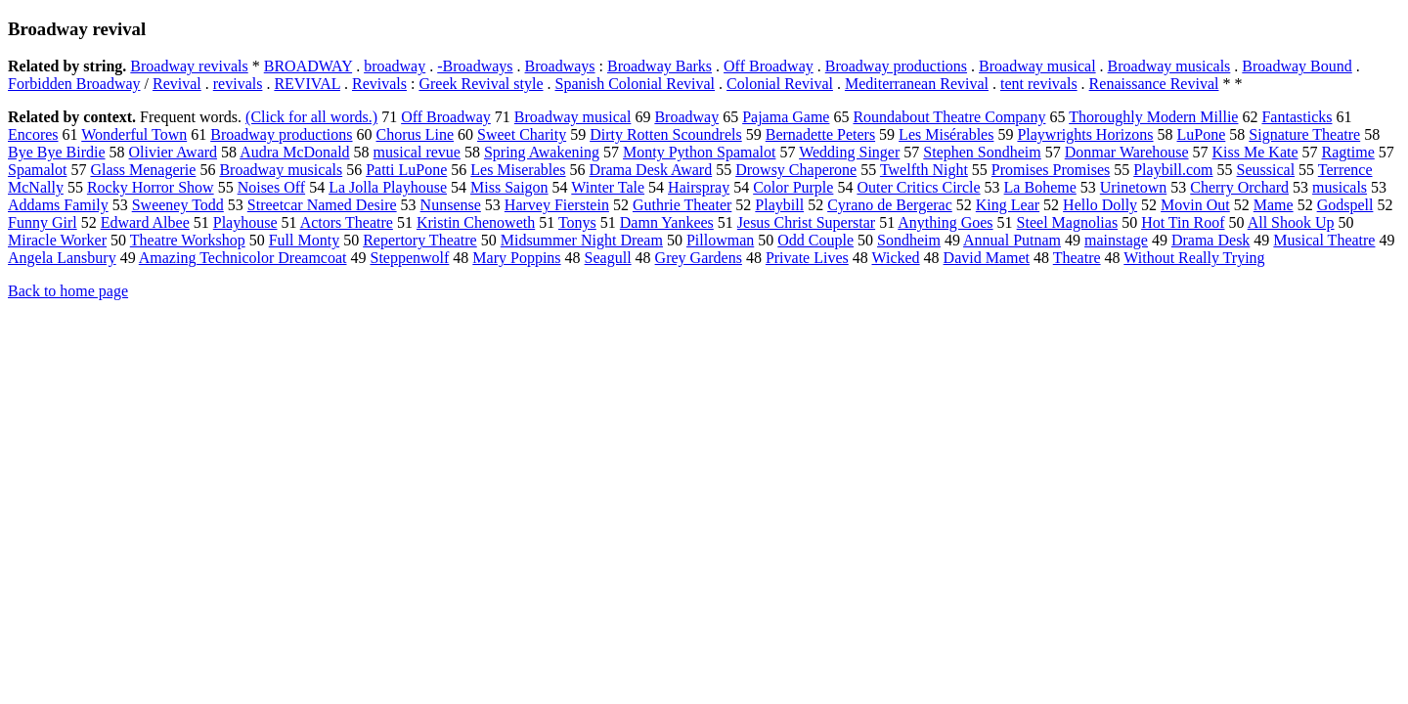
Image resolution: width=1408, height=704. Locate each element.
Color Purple (793, 187)
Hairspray (698, 187)
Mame (1274, 205)
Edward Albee (145, 222)
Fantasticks (1296, 117)
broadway (394, 66)
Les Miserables (517, 169)
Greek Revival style (480, 83)
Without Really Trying (1193, 257)
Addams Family (58, 205)
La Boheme (1040, 187)
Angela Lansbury (62, 257)
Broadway (686, 117)
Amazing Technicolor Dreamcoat (243, 257)
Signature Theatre (1304, 134)
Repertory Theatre (420, 240)
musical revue (417, 152)
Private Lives (807, 257)
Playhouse (245, 222)
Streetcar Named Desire (322, 205)
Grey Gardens (698, 257)
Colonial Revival (779, 83)
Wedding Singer (849, 152)
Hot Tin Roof (1182, 222)
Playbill (779, 205)
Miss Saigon (509, 187)
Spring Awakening (541, 152)
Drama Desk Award (651, 169)
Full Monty (304, 240)
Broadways (560, 66)
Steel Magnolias (1068, 222)
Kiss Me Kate (1255, 152)
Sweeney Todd (178, 205)
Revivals (379, 83)
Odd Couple (815, 240)
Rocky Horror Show (150, 187)
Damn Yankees (667, 222)
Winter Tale (607, 187)
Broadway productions (896, 66)
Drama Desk (1210, 240)
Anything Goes (945, 222)
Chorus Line (415, 134)
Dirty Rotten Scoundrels (666, 134)
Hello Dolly (1100, 205)
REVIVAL (307, 83)
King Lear (1007, 205)
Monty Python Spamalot (699, 152)
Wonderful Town (134, 134)
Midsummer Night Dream (582, 240)
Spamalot (37, 169)
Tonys (577, 222)
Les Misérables (946, 134)
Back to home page (68, 291)
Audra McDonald (294, 152)
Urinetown (1133, 187)
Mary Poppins (516, 257)
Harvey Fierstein (557, 205)
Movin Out (1195, 205)
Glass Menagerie (143, 169)
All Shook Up (1291, 222)
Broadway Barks (659, 66)
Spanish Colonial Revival (635, 83)
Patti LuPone (406, 169)
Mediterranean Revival (917, 83)
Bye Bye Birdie (57, 152)
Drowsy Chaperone (796, 169)
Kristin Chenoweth (476, 222)
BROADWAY (308, 66)
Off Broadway (769, 66)
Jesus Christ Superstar (806, 222)
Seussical (1266, 169)
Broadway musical (1037, 66)
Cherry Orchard (1239, 187)
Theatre (1077, 257)
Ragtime (1348, 152)
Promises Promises (1050, 169)
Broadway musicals (1169, 66)
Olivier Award (173, 152)
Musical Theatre (1324, 240)
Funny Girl (42, 222)
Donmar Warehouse (1127, 152)
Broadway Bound (1296, 66)
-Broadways (474, 66)
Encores (33, 134)
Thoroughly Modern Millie (1153, 117)
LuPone (1201, 134)
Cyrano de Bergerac (889, 205)
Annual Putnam (1012, 240)
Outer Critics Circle (918, 187)
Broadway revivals (188, 66)
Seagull (608, 257)
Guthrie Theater (682, 205)
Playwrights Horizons (1085, 134)
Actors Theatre (346, 222)
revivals (238, 83)
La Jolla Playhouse (388, 187)
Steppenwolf (409, 257)
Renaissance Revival (1154, 83)
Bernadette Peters (820, 134)
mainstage (1116, 240)
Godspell (1345, 205)
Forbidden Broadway (74, 83)
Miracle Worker (57, 240)
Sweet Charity (521, 134)
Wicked (895, 257)
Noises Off (271, 187)
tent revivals (1039, 83)
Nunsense (450, 205)
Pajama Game (785, 117)
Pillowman (720, 240)
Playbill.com (1172, 169)
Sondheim (909, 240)
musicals (1339, 187)
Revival (177, 83)
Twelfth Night (924, 169)
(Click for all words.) (311, 117)
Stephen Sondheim (981, 152)
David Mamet (987, 257)
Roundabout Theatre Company (949, 117)
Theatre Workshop (187, 240)
